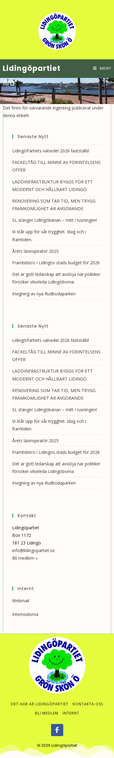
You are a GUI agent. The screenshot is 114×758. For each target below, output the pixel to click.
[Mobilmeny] (102, 68)
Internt (71, 713)
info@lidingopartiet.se (33, 550)
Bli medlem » (25, 558)
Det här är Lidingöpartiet (39, 704)
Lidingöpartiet (31, 68)
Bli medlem (46, 713)
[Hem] (7, 99)
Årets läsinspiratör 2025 (35, 251)
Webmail (20, 600)
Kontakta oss (88, 704)
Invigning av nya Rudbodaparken (44, 294)
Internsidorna (25, 614)
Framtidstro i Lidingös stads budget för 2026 (56, 263)
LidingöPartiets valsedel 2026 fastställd (50, 151)
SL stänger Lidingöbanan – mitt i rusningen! (54, 220)
